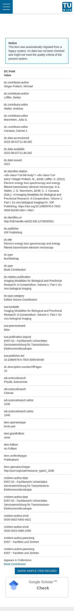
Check (43, 588)
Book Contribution (15, 564)
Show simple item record (37, 570)
